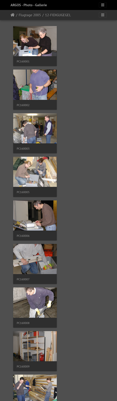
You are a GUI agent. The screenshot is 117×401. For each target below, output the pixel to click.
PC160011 (23, 232)
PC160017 (71, 318)
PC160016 (23, 318)
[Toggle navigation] (103, 5)
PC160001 (23, 61)
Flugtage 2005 (30, 15)
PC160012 (71, 232)
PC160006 (23, 146)
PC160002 (71, 61)
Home (13, 15)
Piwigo (66, 393)
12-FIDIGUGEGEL (58, 15)
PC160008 (23, 189)
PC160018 (23, 361)
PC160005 (71, 104)
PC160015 (71, 275)
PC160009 (71, 189)
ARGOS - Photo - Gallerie (29, 5)
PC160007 (71, 146)
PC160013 (23, 275)
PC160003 (23, 104)
